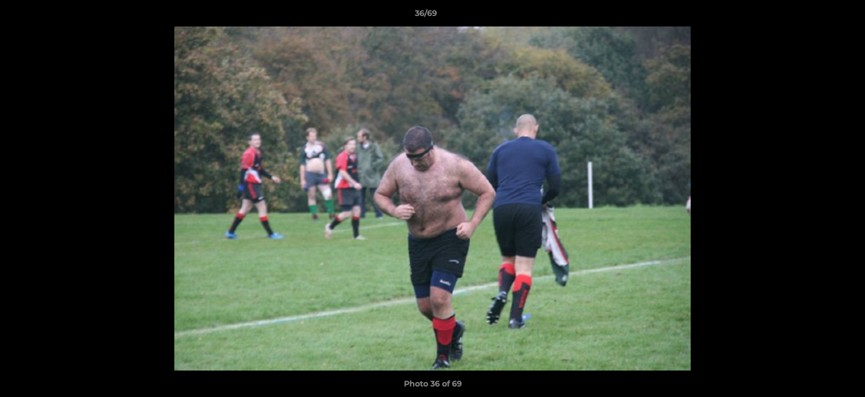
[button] (818, 16)
